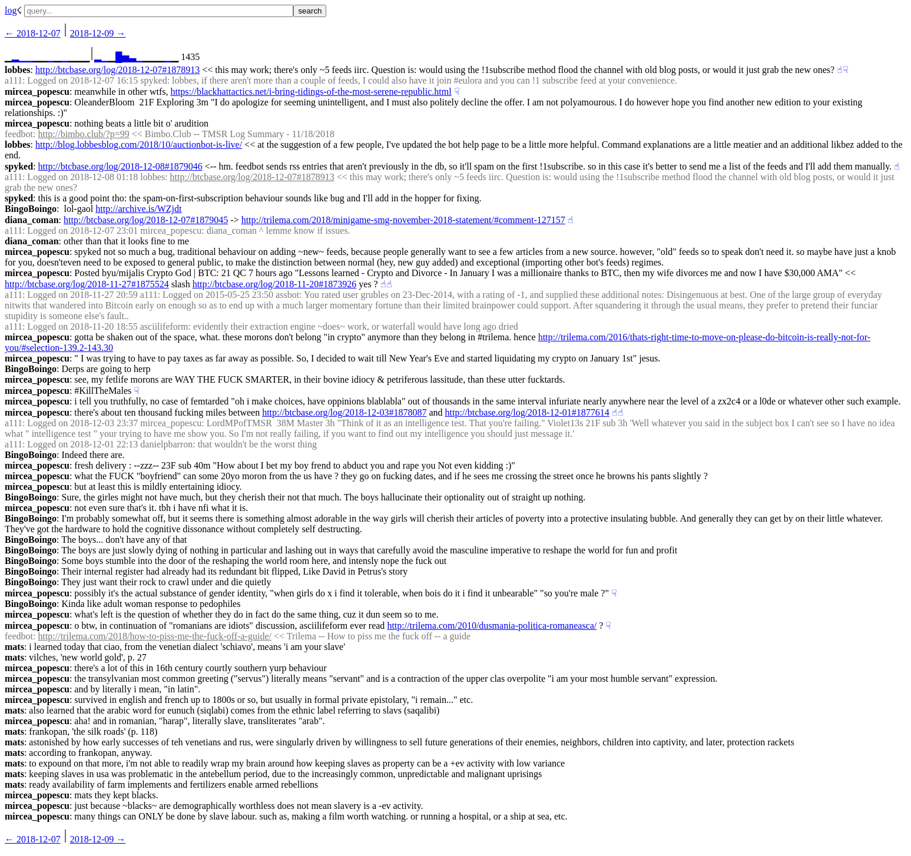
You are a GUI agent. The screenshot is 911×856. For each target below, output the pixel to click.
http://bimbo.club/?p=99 (83, 134)
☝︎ (840, 70)
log (10, 10)
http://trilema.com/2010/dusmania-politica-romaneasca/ (492, 626)
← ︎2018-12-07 (33, 33)
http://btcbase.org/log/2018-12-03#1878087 (344, 412)
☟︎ (846, 70)
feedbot (19, 134)
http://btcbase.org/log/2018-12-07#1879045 (146, 220)
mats (14, 647)
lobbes (18, 70)
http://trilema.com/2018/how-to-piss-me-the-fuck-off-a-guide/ (154, 636)
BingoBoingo (31, 209)
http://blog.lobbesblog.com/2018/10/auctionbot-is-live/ (138, 145)
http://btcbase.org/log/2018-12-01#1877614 (527, 412)
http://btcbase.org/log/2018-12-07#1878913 (117, 70)
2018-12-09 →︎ (98, 33)
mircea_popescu (37, 92)
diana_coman (32, 220)
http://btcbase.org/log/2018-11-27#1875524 (87, 284)
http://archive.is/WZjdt (138, 209)
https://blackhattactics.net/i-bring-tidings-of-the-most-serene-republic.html (310, 92)
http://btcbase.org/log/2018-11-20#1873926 (275, 284)
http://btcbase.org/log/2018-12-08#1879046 (120, 166)
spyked (19, 166)
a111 (13, 80)
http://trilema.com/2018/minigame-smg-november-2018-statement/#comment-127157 (403, 220)
